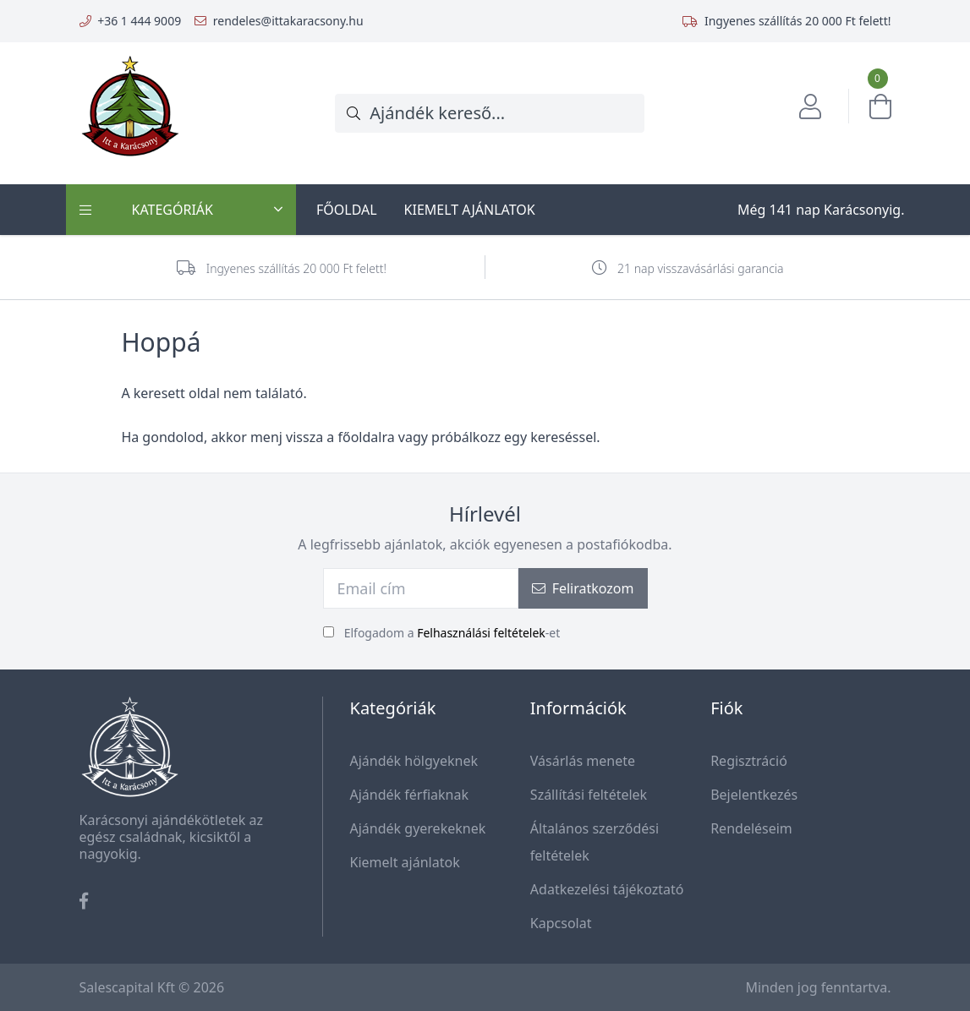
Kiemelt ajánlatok (469, 209)
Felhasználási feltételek (481, 633)
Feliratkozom (583, 588)
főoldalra (365, 437)
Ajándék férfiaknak (409, 794)
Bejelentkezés (753, 794)
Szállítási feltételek (588, 794)
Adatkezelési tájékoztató (607, 889)
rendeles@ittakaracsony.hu (288, 21)
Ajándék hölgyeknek (414, 760)
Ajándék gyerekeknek (418, 828)
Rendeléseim (751, 828)
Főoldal (346, 209)
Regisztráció (748, 760)
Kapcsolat (561, 923)
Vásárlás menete (582, 760)
